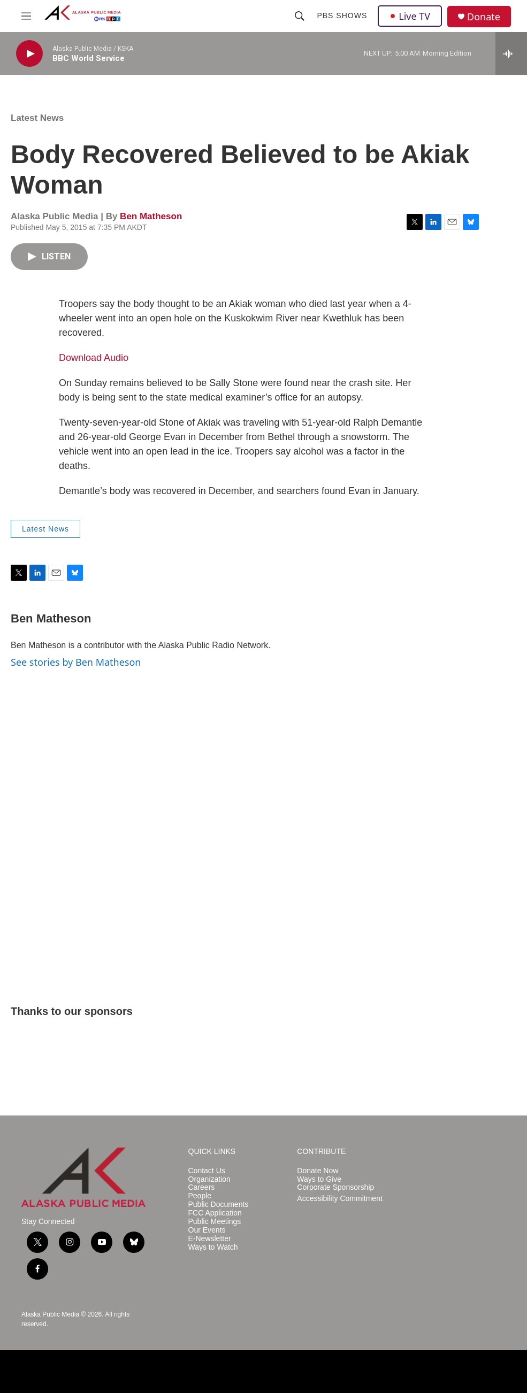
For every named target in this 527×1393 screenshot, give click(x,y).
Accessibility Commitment (339, 1199)
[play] (29, 54)
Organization (209, 1179)
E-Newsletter (209, 1239)
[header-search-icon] (299, 16)
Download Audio (93, 357)
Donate (483, 16)
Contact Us (206, 1171)
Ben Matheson (151, 216)
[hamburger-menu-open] (26, 16)
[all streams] (511, 53)
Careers (201, 1187)
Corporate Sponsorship (335, 1187)
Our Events (207, 1230)
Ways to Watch (213, 1247)
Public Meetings (214, 1222)
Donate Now (317, 1171)
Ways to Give (319, 1179)
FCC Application (215, 1213)
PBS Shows (342, 15)
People (200, 1196)
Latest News (37, 118)
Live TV (409, 16)
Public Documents (218, 1204)
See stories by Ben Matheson (76, 662)
